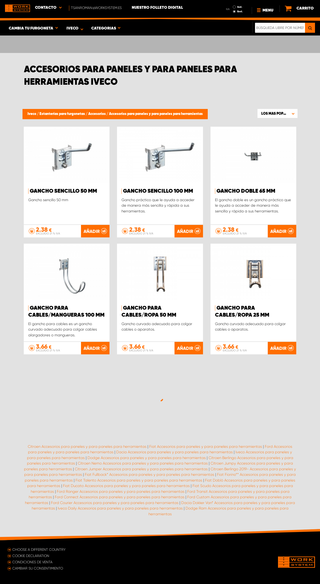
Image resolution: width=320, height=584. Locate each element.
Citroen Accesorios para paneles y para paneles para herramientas (87, 446)
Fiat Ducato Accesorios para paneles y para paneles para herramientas (126, 486)
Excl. (240, 11)
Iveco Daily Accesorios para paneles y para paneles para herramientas (120, 508)
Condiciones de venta (32, 562)
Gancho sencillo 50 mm (63, 191)
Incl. (239, 7)
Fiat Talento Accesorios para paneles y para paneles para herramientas (139, 480)
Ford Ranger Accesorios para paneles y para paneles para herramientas (120, 491)
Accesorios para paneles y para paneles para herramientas (156, 114)
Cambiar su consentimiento (37, 568)
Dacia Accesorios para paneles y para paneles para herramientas (174, 452)
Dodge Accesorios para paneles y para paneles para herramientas (147, 458)
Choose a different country (39, 550)
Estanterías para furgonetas (63, 114)
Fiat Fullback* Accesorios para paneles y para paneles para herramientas (149, 474)
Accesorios (97, 114)
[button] (278, 113)
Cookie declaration (30, 556)
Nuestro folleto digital (157, 8)
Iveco (32, 114)
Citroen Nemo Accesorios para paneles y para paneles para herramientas (143, 463)
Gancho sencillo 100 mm (158, 191)
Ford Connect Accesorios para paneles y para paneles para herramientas (119, 497)
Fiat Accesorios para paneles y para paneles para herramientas (205, 446)
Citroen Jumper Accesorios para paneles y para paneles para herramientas (141, 469)
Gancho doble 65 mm (245, 191)
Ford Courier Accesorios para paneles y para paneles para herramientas (114, 503)
